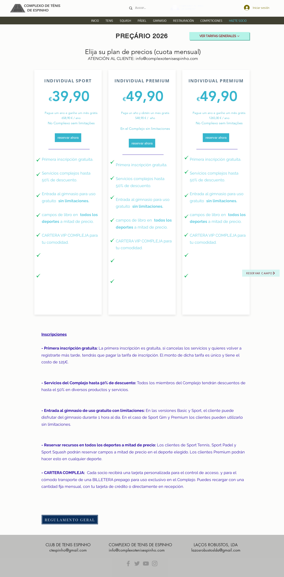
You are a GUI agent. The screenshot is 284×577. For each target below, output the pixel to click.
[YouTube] (145, 563)
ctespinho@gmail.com (68, 550)
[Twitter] (137, 563)
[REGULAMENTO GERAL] (69, 520)
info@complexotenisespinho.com (167, 58)
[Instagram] (154, 563)
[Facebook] (128, 563)
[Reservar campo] (261, 273)
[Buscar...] (147, 8)
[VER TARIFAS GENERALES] (219, 36)
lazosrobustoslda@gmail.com (215, 550)
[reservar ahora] (68, 137)
